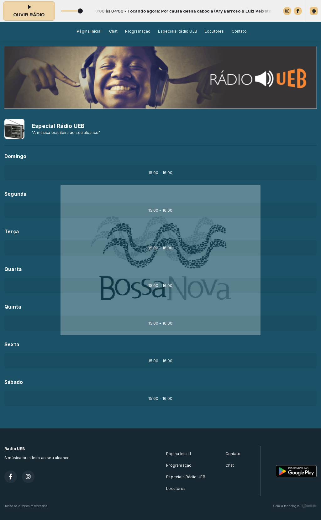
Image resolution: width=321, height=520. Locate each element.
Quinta (12, 307)
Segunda (15, 194)
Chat (113, 31)
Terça (11, 232)
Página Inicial (89, 31)
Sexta (11, 345)
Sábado (13, 382)
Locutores (214, 31)
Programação (137, 31)
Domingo (15, 156)
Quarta (13, 269)
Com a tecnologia (295, 506)
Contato (239, 31)
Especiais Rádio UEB (177, 31)
